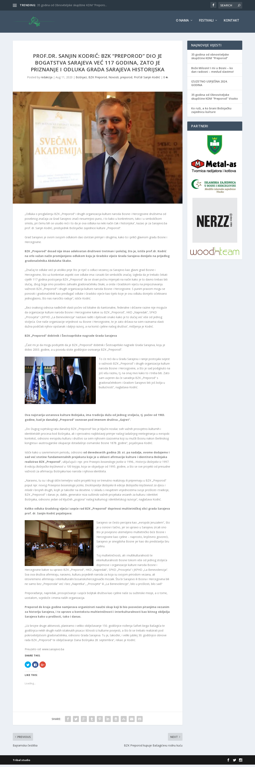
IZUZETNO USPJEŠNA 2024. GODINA (209, 85)
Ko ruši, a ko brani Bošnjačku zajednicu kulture (211, 112)
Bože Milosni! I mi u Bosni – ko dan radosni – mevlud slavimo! (212, 72)
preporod (126, 79)
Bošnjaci (81, 79)
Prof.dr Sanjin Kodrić (147, 79)
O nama (182, 23)
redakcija (46, 79)
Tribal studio (21, 762)
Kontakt (231, 23)
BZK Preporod (97, 79)
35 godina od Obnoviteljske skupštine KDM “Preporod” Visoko (214, 99)
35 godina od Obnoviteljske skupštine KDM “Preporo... (72, 5)
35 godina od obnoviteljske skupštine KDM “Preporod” (210, 59)
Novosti (114, 79)
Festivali (206, 23)
